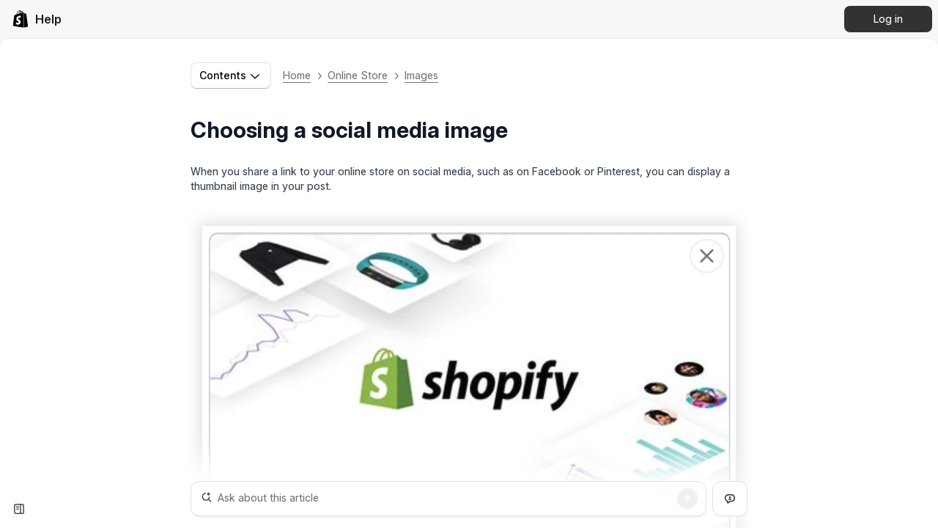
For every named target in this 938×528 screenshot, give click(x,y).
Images (421, 75)
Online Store (358, 75)
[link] (36, 19)
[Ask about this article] (448, 498)
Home (297, 75)
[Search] (687, 498)
